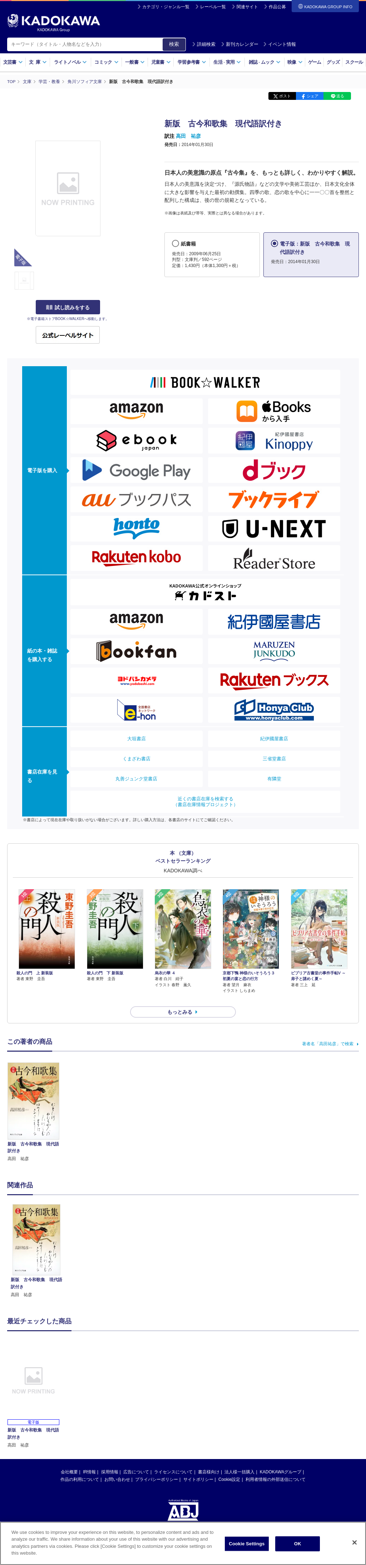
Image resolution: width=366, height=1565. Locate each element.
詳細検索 (204, 44)
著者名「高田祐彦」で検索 (327, 1030)
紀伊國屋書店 (274, 738)
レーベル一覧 (213, 6)
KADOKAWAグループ (280, 1459)
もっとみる (179, 999)
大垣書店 (136, 738)
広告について (136, 1459)
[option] (36, 1238)
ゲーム (314, 62)
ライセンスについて (173, 1459)
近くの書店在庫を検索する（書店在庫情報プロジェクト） (205, 801)
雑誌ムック (265, 62)
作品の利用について (79, 1466)
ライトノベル (70, 62)
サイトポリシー (198, 1466)
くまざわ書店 (136, 758)
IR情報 (89, 1459)
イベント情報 (279, 44)
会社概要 (69, 1459)
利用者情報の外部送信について (276, 1466)
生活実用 (227, 62)
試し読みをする (68, 307)
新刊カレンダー (239, 44)
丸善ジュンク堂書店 (136, 778)
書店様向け (208, 1459)
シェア (312, 96)
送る (340, 96)
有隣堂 (274, 778)
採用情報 (109, 1459)
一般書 (135, 62)
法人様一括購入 (239, 1459)
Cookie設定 (229, 1466)
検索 (174, 44)
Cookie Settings (246, 1543)
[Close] (354, 1542)
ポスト (285, 96)
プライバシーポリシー (156, 1466)
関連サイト (247, 6)
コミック (106, 62)
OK (297, 1543)
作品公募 (277, 6)
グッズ (333, 62)
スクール (354, 62)
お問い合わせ (117, 1466)
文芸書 (13, 62)
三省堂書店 (274, 758)
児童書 (161, 62)
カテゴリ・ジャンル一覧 (165, 6)
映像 (295, 62)
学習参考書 (192, 62)
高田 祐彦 (188, 136)
